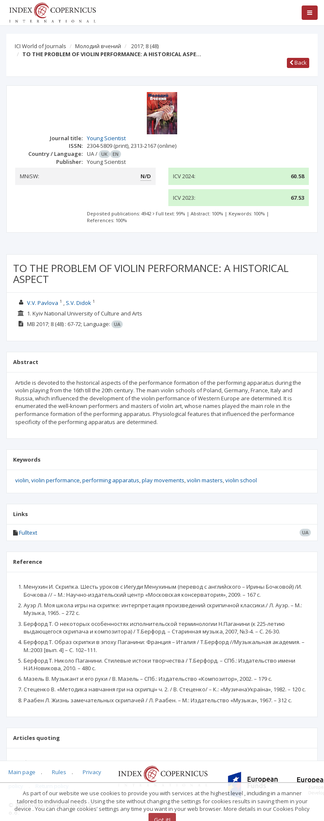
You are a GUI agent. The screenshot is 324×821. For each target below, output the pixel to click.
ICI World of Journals (40, 46)
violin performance (55, 480)
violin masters (205, 480)
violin (22, 480)
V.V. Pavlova (42, 303)
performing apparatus (110, 480)
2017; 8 (145, 46)
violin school (241, 480)
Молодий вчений (98, 46)
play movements (163, 480)
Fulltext (28, 532)
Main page (21, 772)
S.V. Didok (78, 303)
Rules (59, 772)
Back (298, 62)
